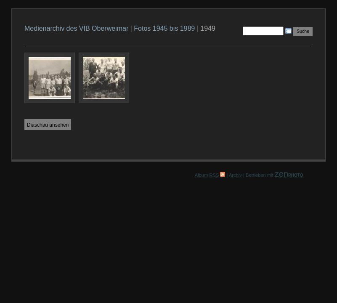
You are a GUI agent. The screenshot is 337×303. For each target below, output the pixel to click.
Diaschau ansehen (48, 125)
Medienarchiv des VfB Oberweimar (76, 28)
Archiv (235, 175)
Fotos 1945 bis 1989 (164, 28)
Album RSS (210, 175)
